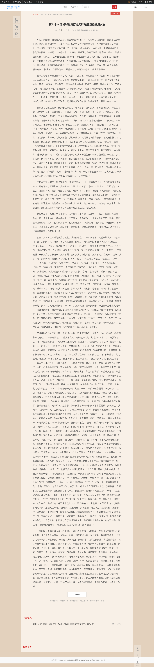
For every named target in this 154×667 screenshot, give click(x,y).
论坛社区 (28, 2)
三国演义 (37, 14)
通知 (136, 7)
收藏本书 (115, 13)
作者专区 (75, 7)
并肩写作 (5, 2)
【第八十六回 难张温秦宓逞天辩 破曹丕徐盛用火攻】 (75, 624)
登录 (145, 7)
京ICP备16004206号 (98, 660)
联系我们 (54, 660)
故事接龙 (17, 2)
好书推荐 (39, 2)
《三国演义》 (44, 624)
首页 (65, 7)
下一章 (77, 595)
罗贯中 (61, 30)
